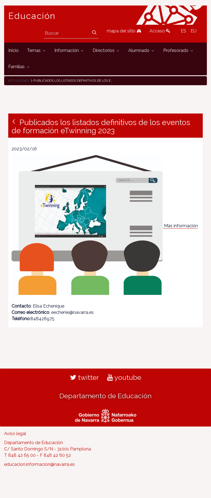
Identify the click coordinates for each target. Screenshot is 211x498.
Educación (31, 16)
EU (193, 31)
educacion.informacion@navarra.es (39, 464)
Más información (181, 225)
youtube (124, 377)
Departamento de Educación (105, 396)
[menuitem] (13, 51)
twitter (84, 377)
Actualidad (18, 80)
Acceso (159, 31)
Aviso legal (15, 433)
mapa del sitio (124, 31)
